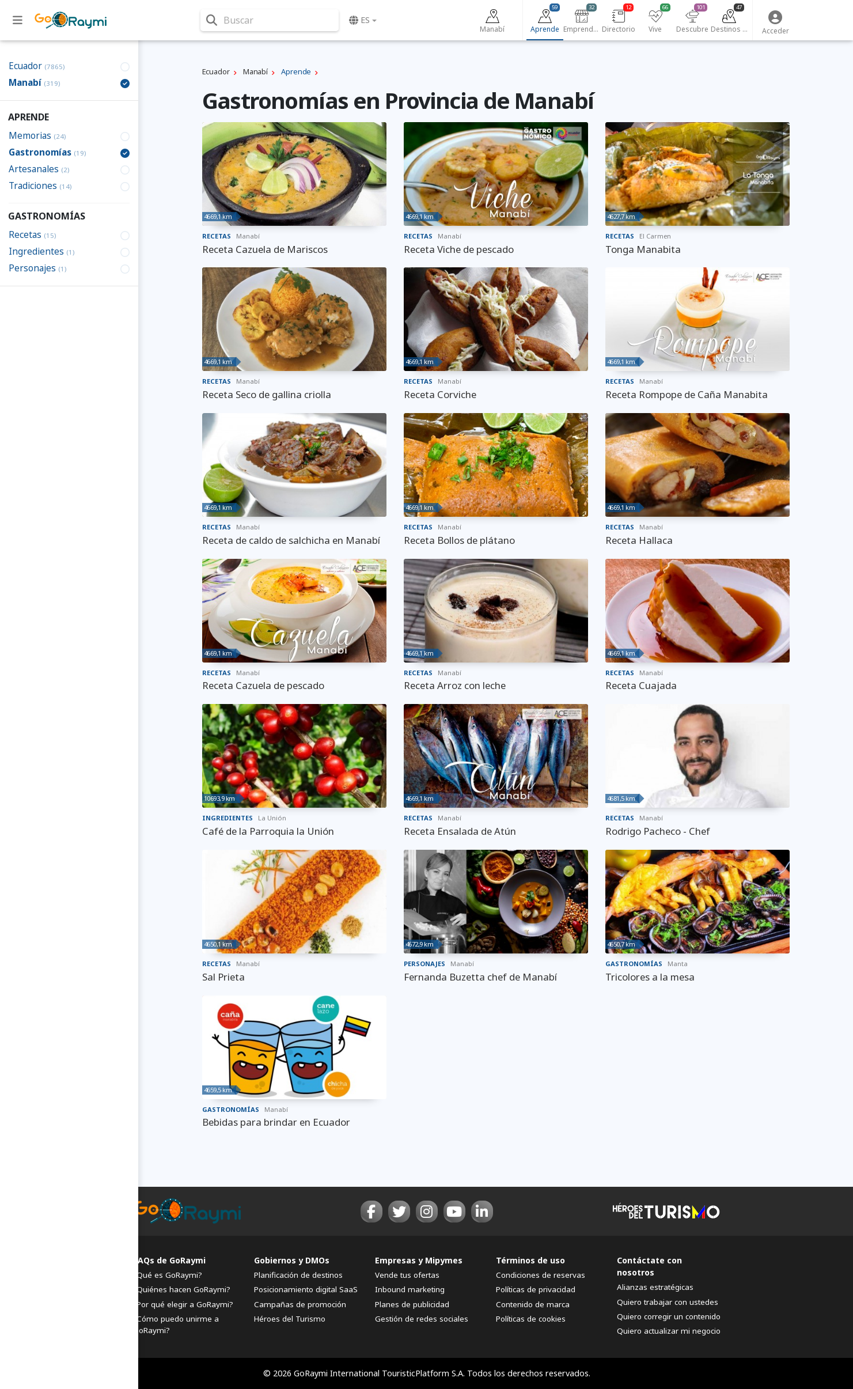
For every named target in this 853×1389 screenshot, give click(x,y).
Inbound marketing (410, 1289)
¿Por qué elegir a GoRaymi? (183, 1304)
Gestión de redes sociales (421, 1319)
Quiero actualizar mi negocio (669, 1331)
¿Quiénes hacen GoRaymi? (181, 1289)
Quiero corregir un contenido (669, 1316)
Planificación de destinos (298, 1275)
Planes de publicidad (412, 1304)
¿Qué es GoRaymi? (167, 1275)
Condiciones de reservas (540, 1275)
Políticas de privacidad (535, 1289)
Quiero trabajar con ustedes (667, 1302)
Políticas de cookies (531, 1319)
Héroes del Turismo (289, 1319)
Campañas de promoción (300, 1304)
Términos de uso (530, 1260)
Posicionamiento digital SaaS (306, 1289)
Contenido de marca (533, 1304)
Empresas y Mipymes (418, 1260)
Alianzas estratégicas (655, 1287)
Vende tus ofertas (407, 1275)
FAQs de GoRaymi (169, 1260)
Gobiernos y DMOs (291, 1260)
